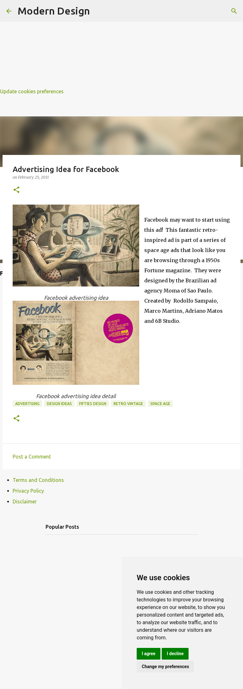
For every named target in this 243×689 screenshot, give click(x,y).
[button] (16, 190)
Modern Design (54, 10)
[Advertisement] (121, 44)
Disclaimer (25, 501)
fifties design (92, 404)
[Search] (234, 11)
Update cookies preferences (32, 91)
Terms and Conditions (38, 480)
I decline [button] (175, 653)
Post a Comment (32, 456)
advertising (27, 404)
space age (160, 404)
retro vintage (128, 404)
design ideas (59, 404)
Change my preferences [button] (165, 666)
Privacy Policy (28, 491)
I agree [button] (148, 653)
